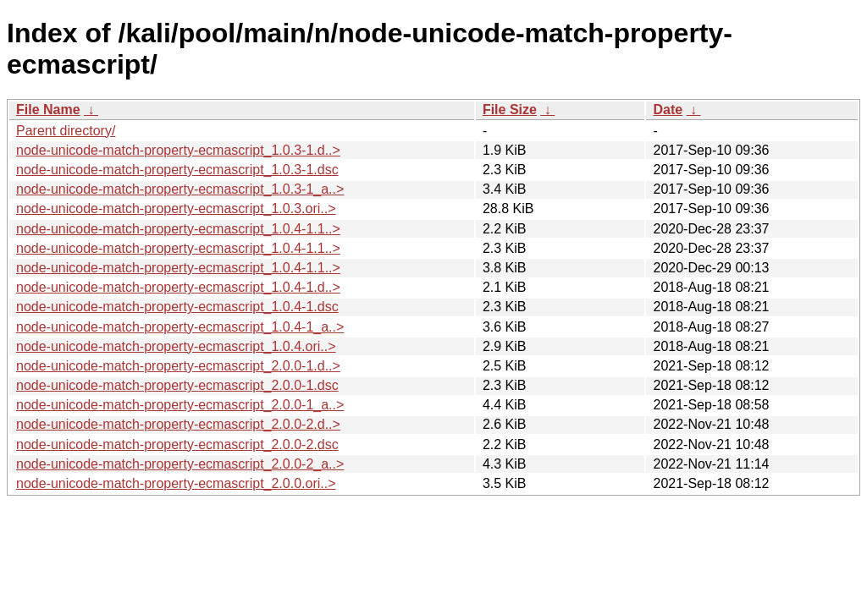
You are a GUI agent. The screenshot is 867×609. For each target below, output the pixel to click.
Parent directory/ (65, 130)
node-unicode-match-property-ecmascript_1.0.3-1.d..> (178, 150)
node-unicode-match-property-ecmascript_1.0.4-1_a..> (180, 327)
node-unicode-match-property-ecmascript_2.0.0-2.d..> (178, 424)
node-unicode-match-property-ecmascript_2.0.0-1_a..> (180, 405)
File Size (510, 109)
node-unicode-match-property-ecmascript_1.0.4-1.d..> (178, 287)
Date (667, 109)
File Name (48, 109)
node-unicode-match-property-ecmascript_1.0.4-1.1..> (178, 229)
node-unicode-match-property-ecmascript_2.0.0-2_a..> (180, 464)
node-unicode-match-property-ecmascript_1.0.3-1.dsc (177, 169)
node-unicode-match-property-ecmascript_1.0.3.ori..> (176, 208)
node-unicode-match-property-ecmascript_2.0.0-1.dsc (177, 385)
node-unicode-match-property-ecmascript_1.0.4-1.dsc (177, 306)
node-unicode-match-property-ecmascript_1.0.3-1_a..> (180, 189)
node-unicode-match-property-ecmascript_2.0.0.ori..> (176, 483)
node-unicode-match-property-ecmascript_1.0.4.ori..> (176, 346)
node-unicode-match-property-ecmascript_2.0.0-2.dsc (177, 444)
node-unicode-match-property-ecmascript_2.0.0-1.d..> (178, 366)
